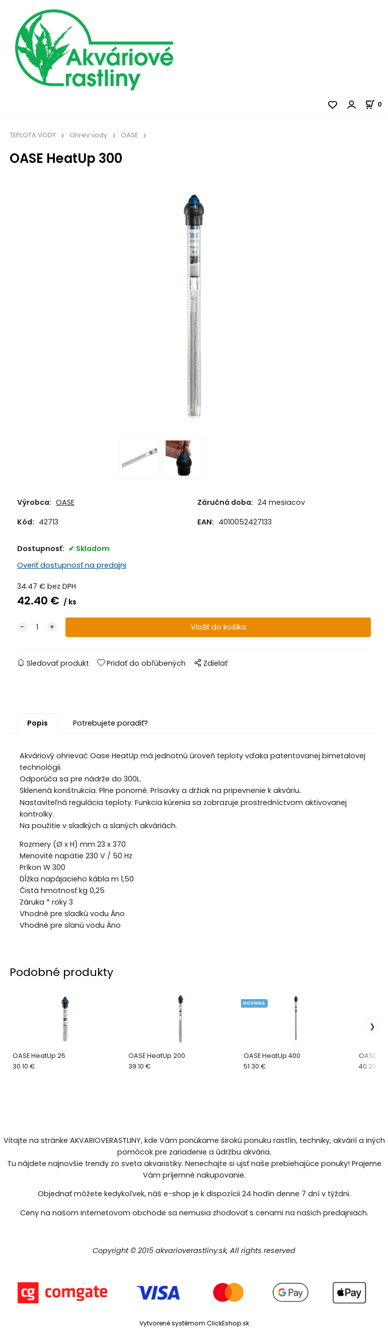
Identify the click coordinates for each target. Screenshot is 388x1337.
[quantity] (37, 628)
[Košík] (376, 104)
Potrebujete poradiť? (110, 724)
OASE (129, 135)
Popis (37, 724)
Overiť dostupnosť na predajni (71, 566)
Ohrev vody (88, 135)
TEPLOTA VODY (33, 135)
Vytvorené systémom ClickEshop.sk (194, 1323)
